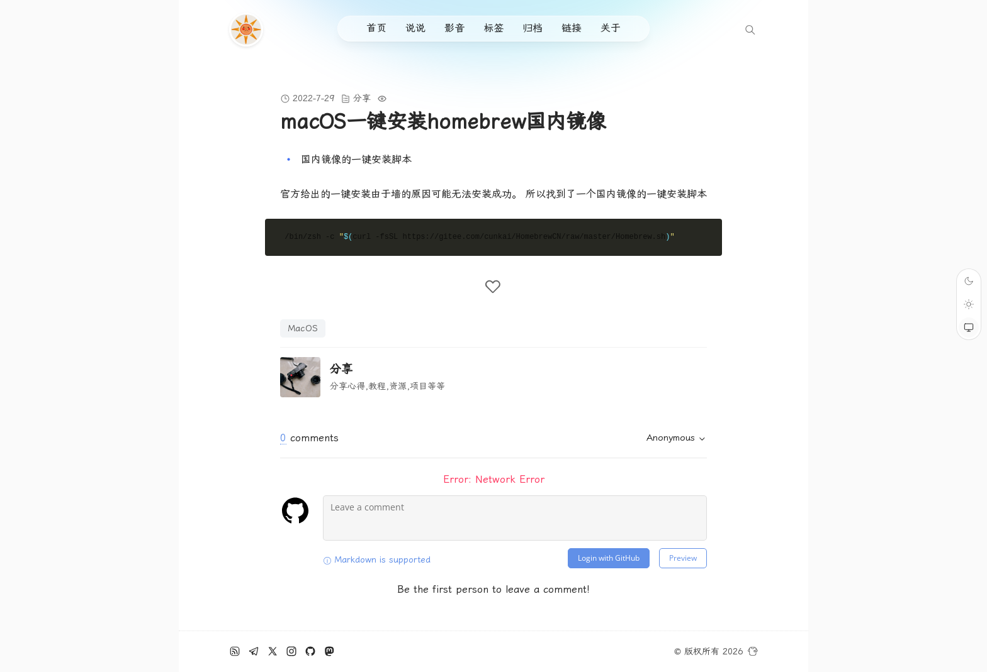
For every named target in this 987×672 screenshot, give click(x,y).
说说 (415, 28)
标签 (493, 28)
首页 (376, 28)
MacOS (303, 328)
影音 (454, 28)
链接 (571, 28)
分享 (362, 98)
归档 (532, 28)
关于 (611, 28)
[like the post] (494, 286)
